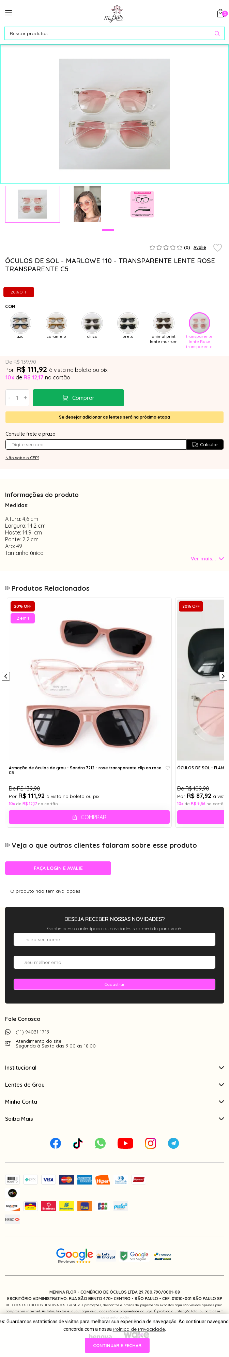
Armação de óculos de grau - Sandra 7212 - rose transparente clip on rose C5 (85, 770)
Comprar (83, 397)
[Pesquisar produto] (217, 33)
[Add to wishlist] (217, 248)
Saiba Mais (114, 1118)
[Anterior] (6, 677)
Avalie (200, 247)
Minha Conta (114, 1101)
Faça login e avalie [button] (58, 868)
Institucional (114, 1067)
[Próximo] (223, 677)
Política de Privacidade (139, 1329)
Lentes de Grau (114, 1084)
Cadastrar (114, 984)
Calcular (205, 444)
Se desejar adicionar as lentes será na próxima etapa (114, 417)
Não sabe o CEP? (22, 457)
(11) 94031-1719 (32, 1031)
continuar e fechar (117, 1345)
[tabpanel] (32, 204)
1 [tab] (108, 230)
